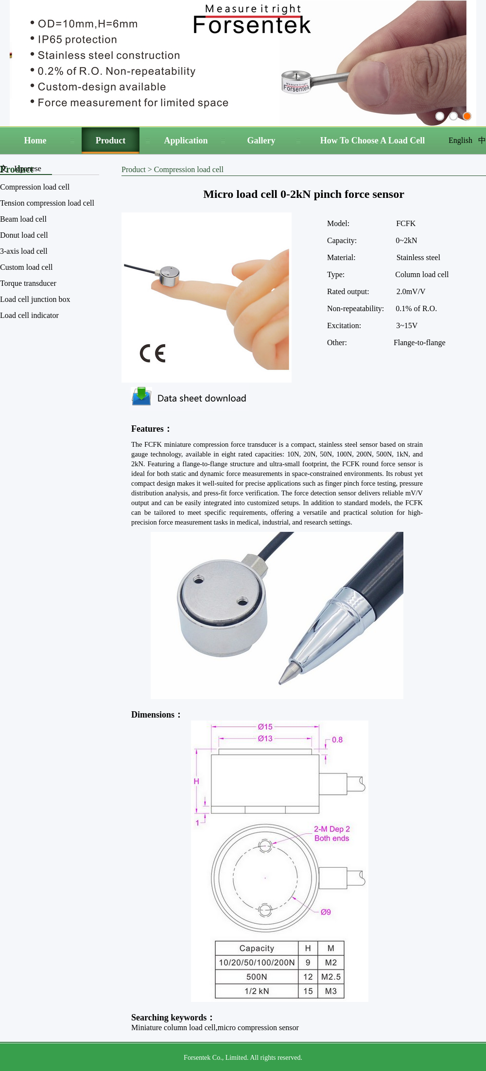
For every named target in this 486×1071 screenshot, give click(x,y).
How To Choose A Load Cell (372, 140)
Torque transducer (28, 283)
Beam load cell (23, 219)
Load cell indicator (29, 315)
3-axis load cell (24, 251)
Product (111, 140)
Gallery (261, 140)
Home (35, 140)
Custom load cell (26, 267)
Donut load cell (24, 235)
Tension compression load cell (47, 203)
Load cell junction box (35, 299)
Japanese (27, 168)
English (460, 140)
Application (186, 140)
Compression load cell (34, 187)
